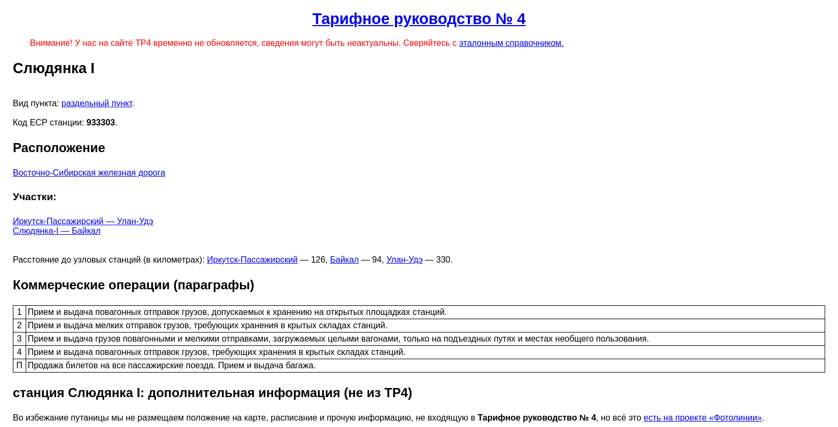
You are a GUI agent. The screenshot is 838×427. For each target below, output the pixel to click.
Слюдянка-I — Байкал (56, 230)
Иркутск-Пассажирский (252, 259)
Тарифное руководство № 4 (419, 18)
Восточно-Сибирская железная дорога (89, 172)
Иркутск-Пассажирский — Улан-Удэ (83, 221)
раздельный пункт (96, 103)
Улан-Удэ (404, 259)
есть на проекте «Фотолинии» (702, 417)
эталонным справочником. (511, 43)
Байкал (344, 259)
